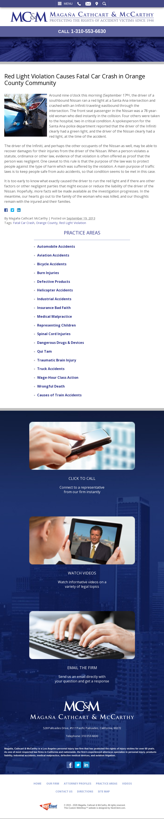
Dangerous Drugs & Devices (60, 342)
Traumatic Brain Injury (56, 360)
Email (88, 3)
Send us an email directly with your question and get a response (82, 674)
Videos (127, 784)
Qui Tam (44, 351)
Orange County (46, 223)
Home (37, 784)
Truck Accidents (50, 368)
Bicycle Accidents (51, 264)
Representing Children (56, 325)
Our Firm (52, 784)
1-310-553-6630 (82, 31)
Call (79, 3)
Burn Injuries (48, 272)
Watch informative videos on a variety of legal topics (82, 579)
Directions (85, 791)
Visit (96, 3)
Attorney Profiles (77, 784)
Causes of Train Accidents (59, 395)
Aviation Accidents (53, 255)
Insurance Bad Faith (54, 307)
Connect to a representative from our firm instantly (82, 485)
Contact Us (63, 791)
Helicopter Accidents (55, 290)
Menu (68, 3)
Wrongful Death (51, 386)
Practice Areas (107, 784)
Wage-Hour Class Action (57, 377)
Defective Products (53, 281)
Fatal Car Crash (23, 223)
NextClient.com (118, 808)
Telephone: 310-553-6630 (82, 736)
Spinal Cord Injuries (53, 333)
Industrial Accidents (54, 299)
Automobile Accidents (56, 246)
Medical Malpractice (54, 316)
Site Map (104, 791)
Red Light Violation (72, 223)
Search (104, 3)
